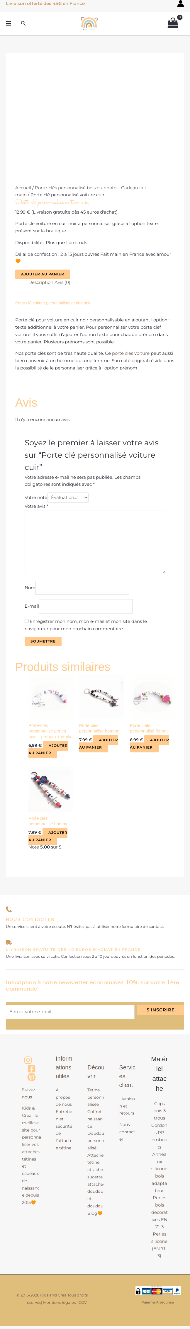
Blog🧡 (94, 1216)
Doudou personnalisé (95, 1143)
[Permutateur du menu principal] (8, 21)
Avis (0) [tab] (62, 282)
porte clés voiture (131, 353)
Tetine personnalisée (95, 1100)
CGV (83, 1305)
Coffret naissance (95, 1122)
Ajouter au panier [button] (48, 751)
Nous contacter (127, 1135)
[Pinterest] (31, 1080)
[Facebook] (31, 1071)
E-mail (32, 608)
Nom (30, 589)
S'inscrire (161, 1012)
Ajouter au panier (42, 274)
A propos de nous (64, 1100)
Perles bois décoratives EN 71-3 (159, 1215)
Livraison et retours (127, 1109)
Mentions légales (59, 1305)
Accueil (23, 187)
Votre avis (36, 506)
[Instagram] (28, 1063)
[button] (23, 21)
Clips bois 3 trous (159, 1113)
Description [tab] (40, 282)
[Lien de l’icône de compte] (180, 3)
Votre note (36, 498)
